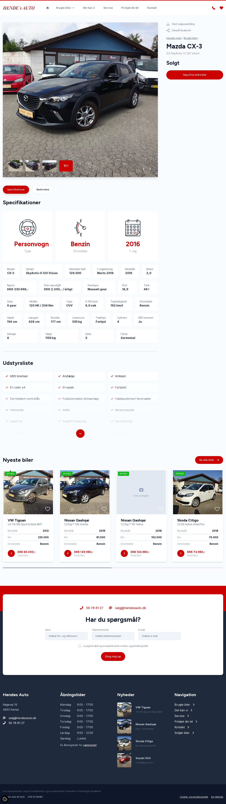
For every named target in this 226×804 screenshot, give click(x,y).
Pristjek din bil (130, 8)
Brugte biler (190, 38)
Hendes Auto (174, 38)
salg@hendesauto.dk (127, 624)
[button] (144, 169)
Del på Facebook (178, 30)
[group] (80, 99)
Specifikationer (16, 189)
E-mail (141, 646)
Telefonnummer (100, 646)
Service (108, 8)
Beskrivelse (42, 189)
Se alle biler (209, 476)
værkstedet (90, 745)
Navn (47, 646)
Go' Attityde (217, 797)
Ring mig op (113, 672)
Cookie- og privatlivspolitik (194, 797)
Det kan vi (89, 8)
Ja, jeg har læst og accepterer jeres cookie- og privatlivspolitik (115, 662)
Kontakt (152, 8)
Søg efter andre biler (194, 74)
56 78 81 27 (91, 624)
